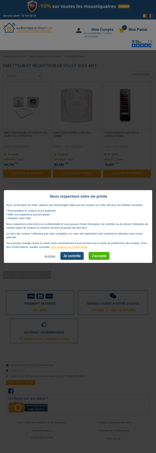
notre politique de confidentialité (69, 246)
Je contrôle (72, 256)
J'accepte (99, 256)
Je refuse (49, 256)
